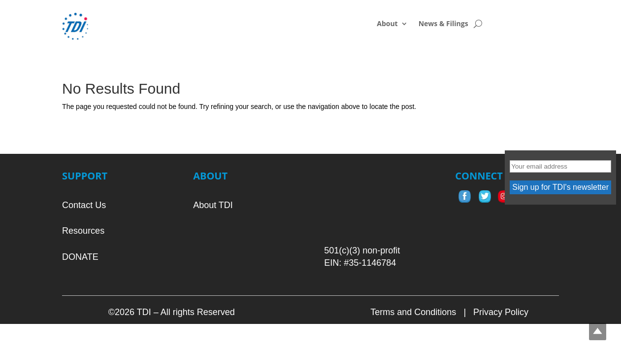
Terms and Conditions (413, 312)
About (387, 24)
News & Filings (443, 24)
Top (597, 331)
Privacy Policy (500, 312)
